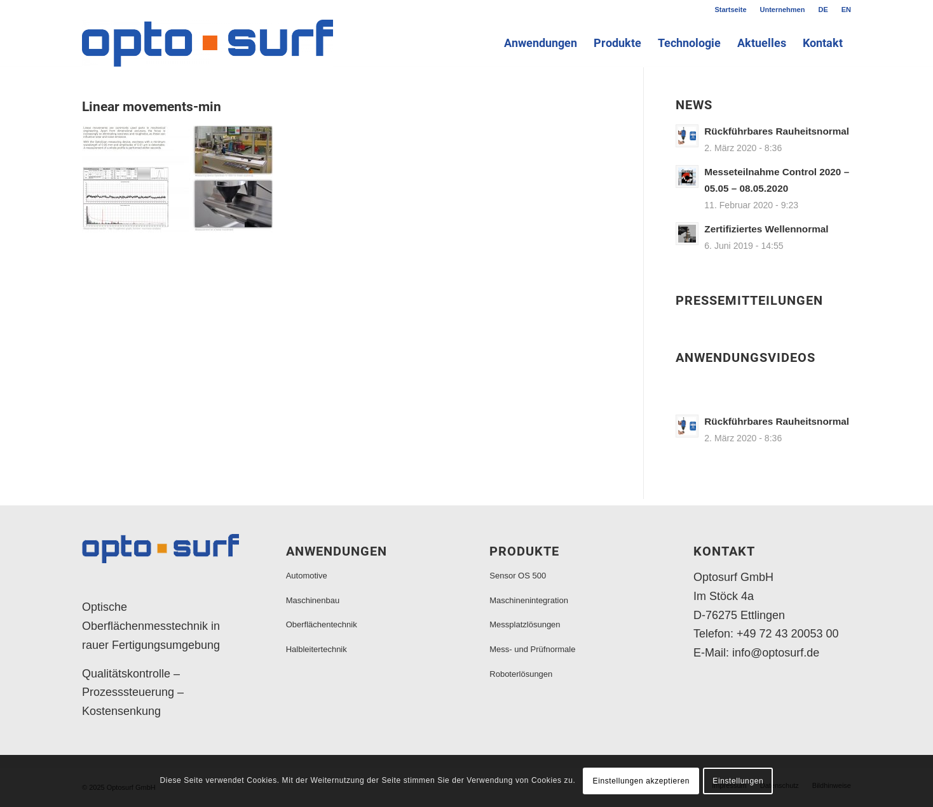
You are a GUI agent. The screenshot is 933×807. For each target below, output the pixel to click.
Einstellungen (737, 781)
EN (846, 9)
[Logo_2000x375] (207, 43)
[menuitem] (730, 9)
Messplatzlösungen (524, 624)
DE (822, 9)
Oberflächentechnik (321, 624)
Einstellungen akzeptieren (641, 781)
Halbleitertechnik (316, 649)
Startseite (730, 9)
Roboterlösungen (520, 674)
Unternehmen (782, 9)
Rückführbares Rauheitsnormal (776, 131)
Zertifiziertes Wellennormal (766, 228)
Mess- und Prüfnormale (532, 649)
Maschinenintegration (528, 600)
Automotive (306, 575)
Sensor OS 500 (517, 575)
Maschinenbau (313, 600)
